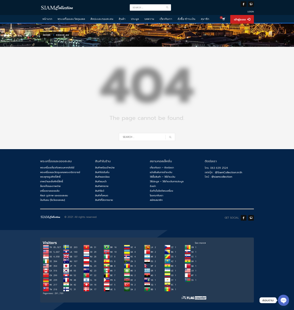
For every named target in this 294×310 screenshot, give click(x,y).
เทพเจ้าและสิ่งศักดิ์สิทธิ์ (51, 181)
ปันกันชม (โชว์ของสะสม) (52, 200)
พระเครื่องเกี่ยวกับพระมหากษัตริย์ (57, 167)
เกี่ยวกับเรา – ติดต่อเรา (162, 167)
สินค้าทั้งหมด (101, 195)
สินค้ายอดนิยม (102, 177)
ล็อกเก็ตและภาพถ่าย (50, 186)
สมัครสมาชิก (156, 200)
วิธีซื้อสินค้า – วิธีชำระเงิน (162, 177)
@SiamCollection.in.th (228, 172)
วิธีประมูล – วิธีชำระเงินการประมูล (167, 181)
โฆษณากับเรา (156, 195)
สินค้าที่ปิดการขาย (104, 200)
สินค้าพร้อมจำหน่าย (105, 167)
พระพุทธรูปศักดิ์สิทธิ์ (50, 177)
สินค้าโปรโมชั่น (102, 172)
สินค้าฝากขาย (101, 186)
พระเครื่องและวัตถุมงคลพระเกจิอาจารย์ (60, 172)
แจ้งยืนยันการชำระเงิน (161, 172)
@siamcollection (222, 177)
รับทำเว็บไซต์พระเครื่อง (161, 191)
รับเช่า (153, 186)
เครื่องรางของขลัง (49, 191)
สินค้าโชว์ (99, 191)
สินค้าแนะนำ (100, 181)
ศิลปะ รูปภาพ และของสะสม (54, 195)
